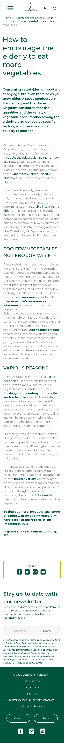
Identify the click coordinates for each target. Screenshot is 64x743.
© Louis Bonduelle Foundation (31, 674)
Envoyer (47, 630)
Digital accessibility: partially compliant (32, 699)
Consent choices (32, 706)
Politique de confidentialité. (29, 663)
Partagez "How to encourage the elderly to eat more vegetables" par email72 (44, 572)
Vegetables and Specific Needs (34, 17)
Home (7, 17)
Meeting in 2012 (16, 524)
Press (46, 718)
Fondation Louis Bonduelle (32, 7)
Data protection (32, 681)
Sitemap (32, 693)
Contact (18, 718)
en (44, 8)
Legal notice (32, 687)
